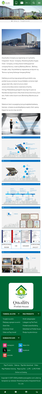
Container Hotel (8, 329)
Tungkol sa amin (8, 319)
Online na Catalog (21, 372)
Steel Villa (6, 325)
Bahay (14, 21)
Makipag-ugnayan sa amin (11, 322)
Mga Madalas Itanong (9, 369)
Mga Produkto (8, 365)
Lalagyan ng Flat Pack (30, 322)
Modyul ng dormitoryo (30, 332)
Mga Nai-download (27, 365)
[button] (18, 17)
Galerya (16, 365)
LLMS (29, 369)
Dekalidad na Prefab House (32, 329)
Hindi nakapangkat (29, 319)
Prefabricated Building (30, 325)
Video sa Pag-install (9, 332)
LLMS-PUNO (36, 369)
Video (36, 365)
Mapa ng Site (21, 369)
